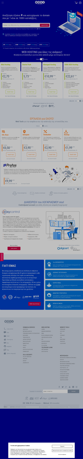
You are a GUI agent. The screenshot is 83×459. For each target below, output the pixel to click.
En (7, 407)
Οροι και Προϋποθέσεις (44, 407)
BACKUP (24, 360)
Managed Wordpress (46, 331)
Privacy (24, 345)
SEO (61, 333)
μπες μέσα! (14, 248)
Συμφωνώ (62, 446)
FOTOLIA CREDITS (63, 371)
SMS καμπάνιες (45, 349)
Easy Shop (62, 331)
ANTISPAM (25, 358)
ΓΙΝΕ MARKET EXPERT (64, 375)
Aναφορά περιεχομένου (74, 407)
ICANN (38, 284)
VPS (42, 339)
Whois (24, 347)
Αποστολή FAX (45, 351)
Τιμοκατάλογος (26, 337)
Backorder (25, 335)
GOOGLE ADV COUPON (64, 373)
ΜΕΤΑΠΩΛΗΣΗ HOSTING (64, 361)
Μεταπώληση (64, 355)
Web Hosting (46, 327)
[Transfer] (38, 28)
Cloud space (63, 343)
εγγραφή (73, 391)
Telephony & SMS (47, 347)
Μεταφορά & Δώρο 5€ (27, 331)
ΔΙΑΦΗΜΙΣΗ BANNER (64, 377)
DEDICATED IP (44, 343)
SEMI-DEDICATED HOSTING (47, 337)
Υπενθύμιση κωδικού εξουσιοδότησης (31, 333)
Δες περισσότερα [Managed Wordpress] (73, 96)
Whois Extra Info (27, 341)
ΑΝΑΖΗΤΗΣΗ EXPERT (64, 379)
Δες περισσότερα (11, 158)
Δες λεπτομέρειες (62, 454)
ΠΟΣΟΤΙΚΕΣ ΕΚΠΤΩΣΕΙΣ (64, 365)
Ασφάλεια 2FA (26, 362)
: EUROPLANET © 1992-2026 (18, 407)
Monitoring (62, 339)
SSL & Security (27, 354)
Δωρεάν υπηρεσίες (27, 339)
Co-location (44, 345)
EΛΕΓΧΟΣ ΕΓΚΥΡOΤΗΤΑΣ (28, 349)
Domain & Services (29, 327)
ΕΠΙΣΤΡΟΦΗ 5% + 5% (64, 367)
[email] (55, 391)
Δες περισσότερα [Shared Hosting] (31, 96)
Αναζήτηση (25, 329)
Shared (43, 329)
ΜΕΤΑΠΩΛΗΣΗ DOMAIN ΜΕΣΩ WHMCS (67, 363)
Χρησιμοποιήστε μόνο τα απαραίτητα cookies (62, 450)
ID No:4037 (72, 276)
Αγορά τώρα (10, 92)
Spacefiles (62, 341)
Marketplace (26, 343)
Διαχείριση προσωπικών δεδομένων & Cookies (59, 407)
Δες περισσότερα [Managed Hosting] (52, 96)
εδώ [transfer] (17, 28)
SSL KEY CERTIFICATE (27, 356)
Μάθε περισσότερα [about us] (34, 304)
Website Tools (64, 327)
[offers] (1, 263)
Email (43, 333)
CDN (61, 337)
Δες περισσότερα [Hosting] (10, 96)
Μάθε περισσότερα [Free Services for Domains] (35, 48)
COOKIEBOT (62, 335)
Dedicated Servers (46, 341)
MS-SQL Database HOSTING (47, 335)
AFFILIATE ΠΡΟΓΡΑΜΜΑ (64, 369)
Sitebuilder (62, 329)
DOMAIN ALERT (26, 351)
